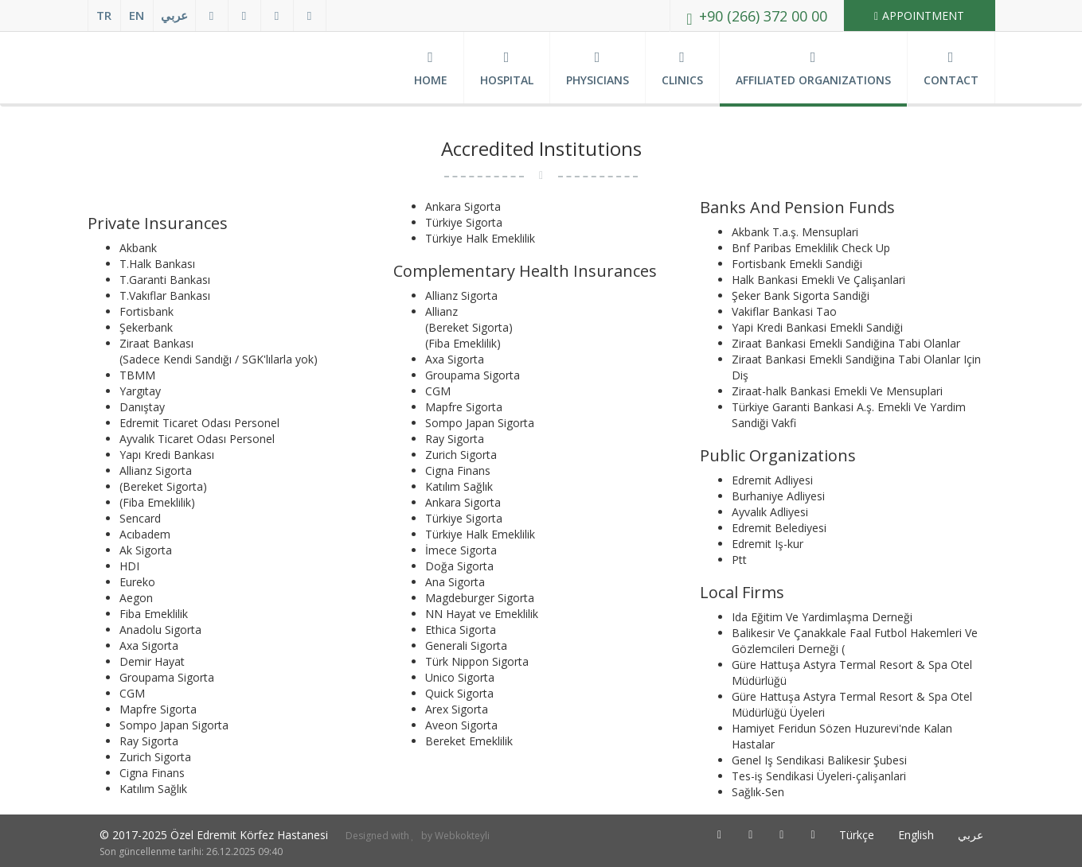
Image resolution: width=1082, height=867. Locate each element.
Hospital (506, 68)
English (916, 834)
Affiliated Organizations (813, 68)
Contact (951, 68)
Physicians (597, 68)
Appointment (919, 15)
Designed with (379, 835)
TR (103, 15)
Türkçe (856, 834)
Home (430, 68)
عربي (174, 15)
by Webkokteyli (454, 835)
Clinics (682, 68)
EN (136, 15)
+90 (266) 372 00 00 (756, 16)
